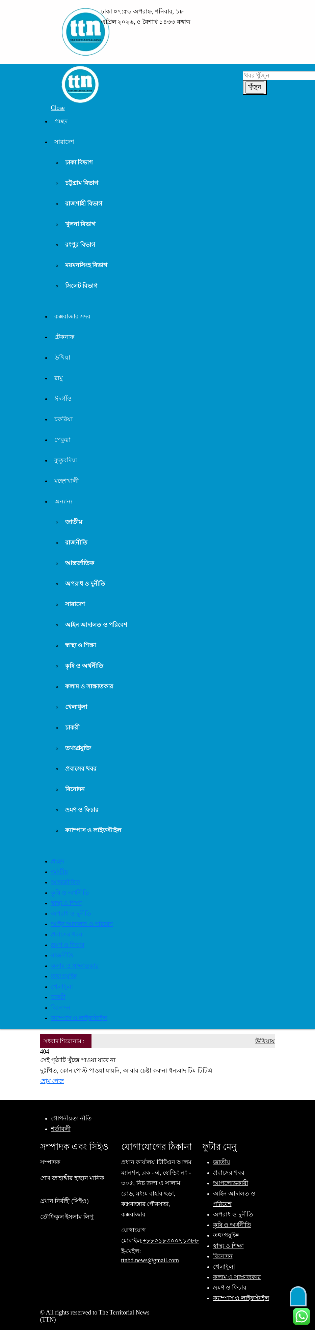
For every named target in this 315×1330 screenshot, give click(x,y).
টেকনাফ (64, 337)
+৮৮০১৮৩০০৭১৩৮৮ (171, 1240)
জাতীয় (73, 522)
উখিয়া (62, 357)
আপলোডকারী (230, 1183)
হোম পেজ (52, 1081)
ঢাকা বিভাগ (79, 162)
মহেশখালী (66, 480)
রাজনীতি (76, 542)
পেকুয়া (62, 439)
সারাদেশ (64, 141)
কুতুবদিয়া (65, 460)
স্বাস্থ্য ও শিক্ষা (80, 645)
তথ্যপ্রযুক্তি (78, 748)
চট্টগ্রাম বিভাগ (82, 183)
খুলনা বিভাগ (80, 224)
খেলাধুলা (76, 707)
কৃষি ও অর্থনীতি (84, 665)
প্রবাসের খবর (81, 768)
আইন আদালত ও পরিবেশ (96, 624)
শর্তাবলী (61, 1128)
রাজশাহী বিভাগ (84, 203)
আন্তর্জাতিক (79, 563)
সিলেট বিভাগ (81, 285)
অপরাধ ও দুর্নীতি (85, 583)
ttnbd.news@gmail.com (150, 1260)
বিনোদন (75, 789)
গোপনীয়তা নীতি (71, 1118)
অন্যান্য (63, 501)
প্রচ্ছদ (61, 121)
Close (58, 107)
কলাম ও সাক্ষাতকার (89, 686)
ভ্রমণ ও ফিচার (82, 809)
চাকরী (72, 727)
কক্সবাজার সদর (72, 316)
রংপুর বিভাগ (80, 244)
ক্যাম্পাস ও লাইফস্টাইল (93, 830)
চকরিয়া (63, 419)
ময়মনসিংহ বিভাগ (86, 265)
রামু (58, 378)
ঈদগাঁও (63, 398)
